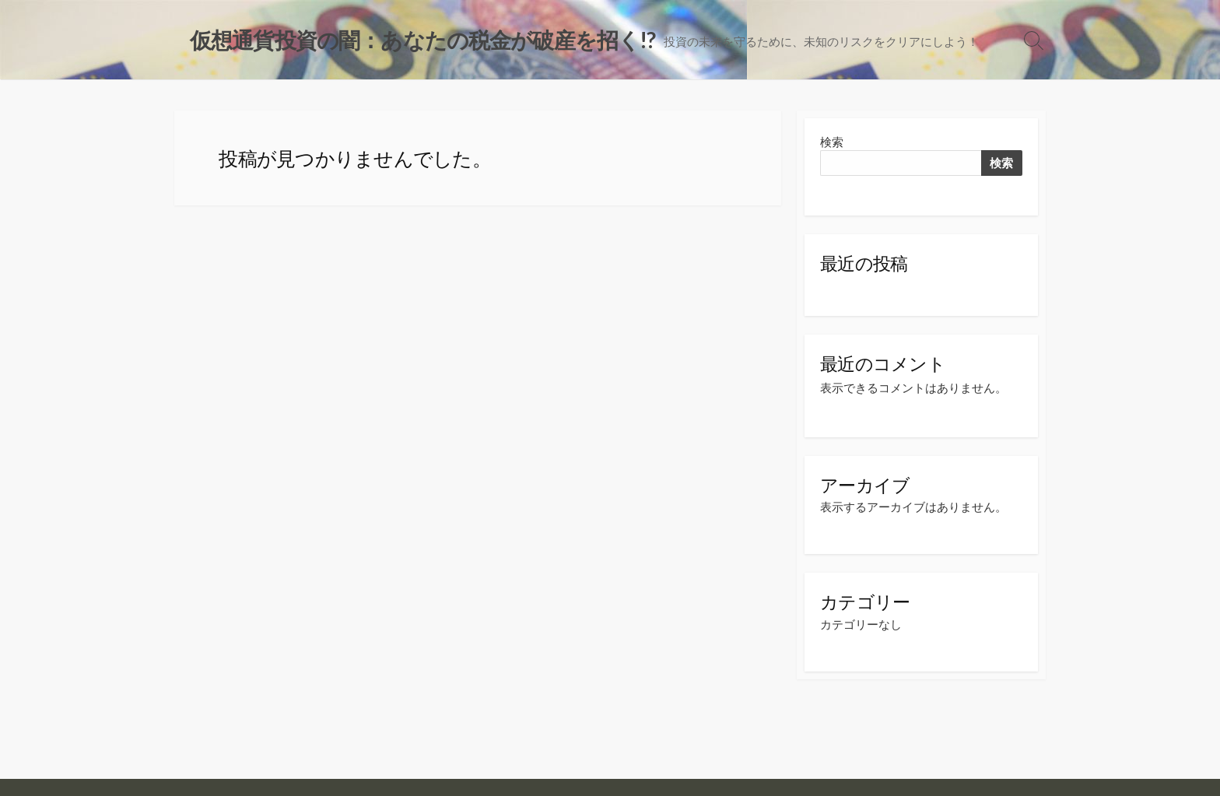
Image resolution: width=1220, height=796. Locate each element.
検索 (831, 142)
